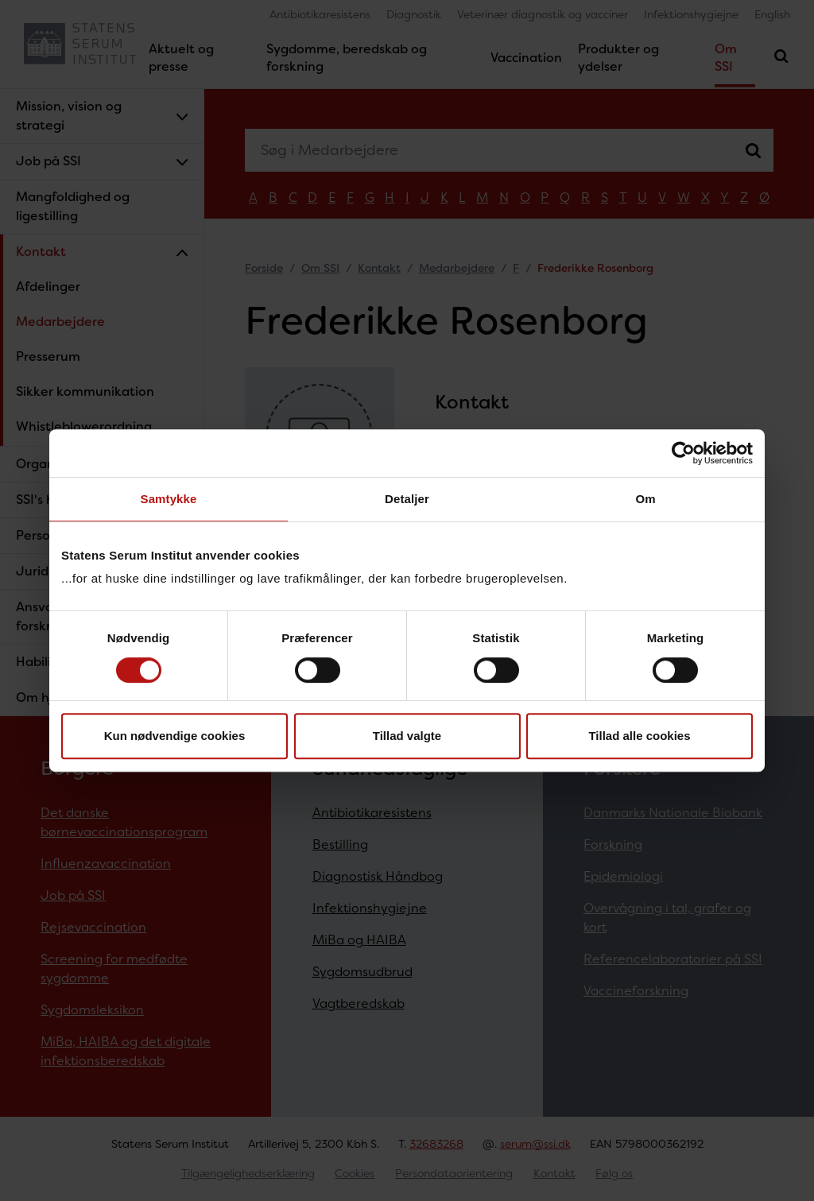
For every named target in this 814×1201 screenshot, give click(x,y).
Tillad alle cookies (639, 735)
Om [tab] (645, 499)
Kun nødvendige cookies (175, 735)
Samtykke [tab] (169, 499)
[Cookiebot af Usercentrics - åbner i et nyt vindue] (683, 453)
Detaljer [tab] (407, 499)
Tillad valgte (407, 735)
